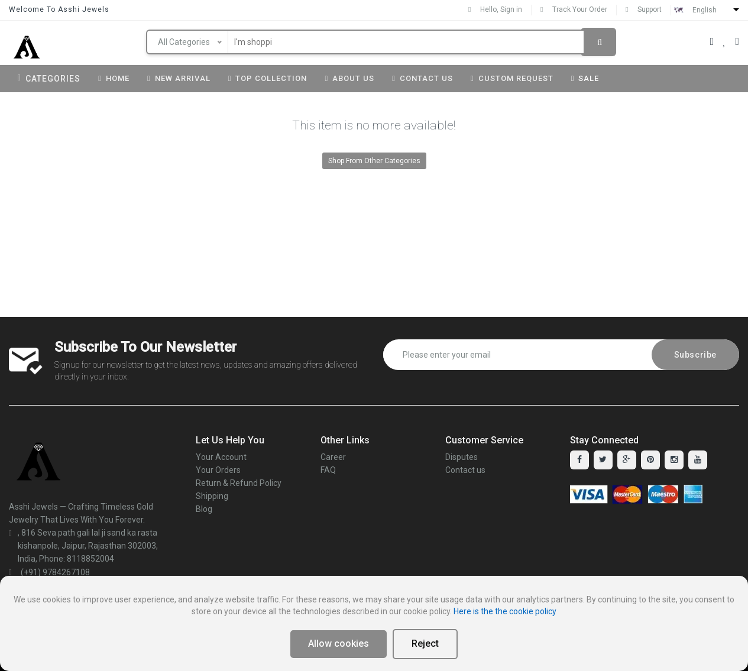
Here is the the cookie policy (505, 611)
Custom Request (512, 78)
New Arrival (179, 78)
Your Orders (218, 470)
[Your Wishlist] (724, 41)
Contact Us (422, 78)
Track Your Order (573, 9)
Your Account (221, 457)
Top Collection (267, 78)
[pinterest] (650, 459)
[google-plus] (626, 459)
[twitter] (603, 459)
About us (349, 78)
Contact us (465, 470)
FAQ (328, 470)
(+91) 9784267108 (49, 572)
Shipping (212, 496)
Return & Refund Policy (238, 483)
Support (644, 9)
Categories (49, 78)
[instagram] (674, 459)
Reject (425, 643)
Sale (585, 78)
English (704, 10)
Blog (204, 509)
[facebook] (579, 459)
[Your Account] (712, 41)
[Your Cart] (737, 41)
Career (333, 457)
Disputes (461, 457)
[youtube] (697, 459)
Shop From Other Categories (374, 161)
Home (113, 78)
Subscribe (695, 354)
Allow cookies (338, 643)
